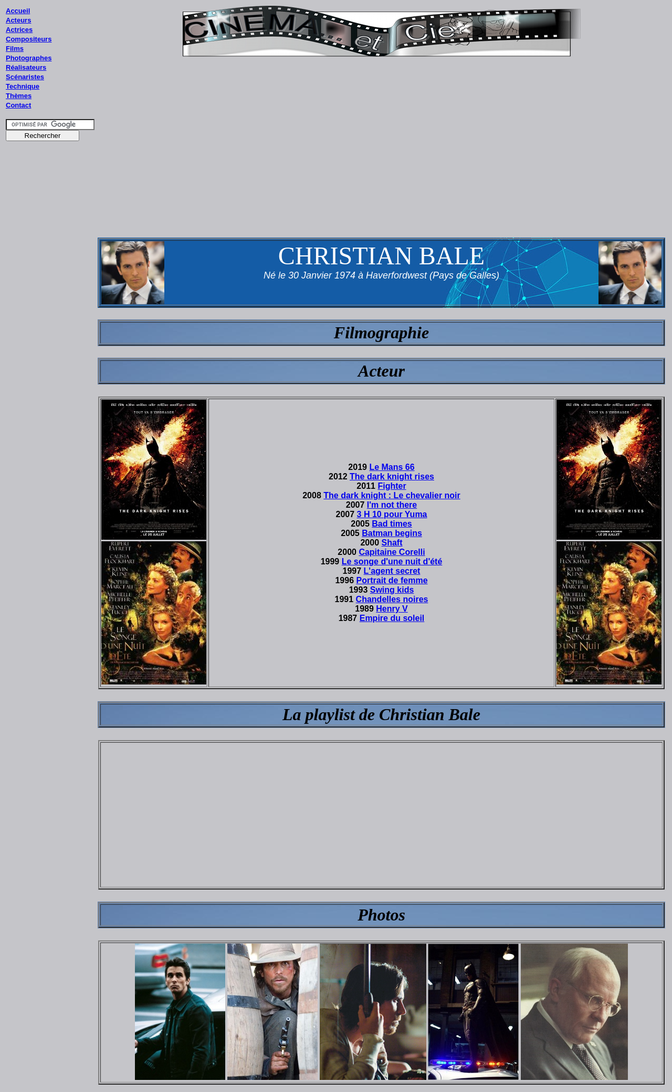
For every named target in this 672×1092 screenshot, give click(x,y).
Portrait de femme (392, 580)
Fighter (391, 485)
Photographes (28, 58)
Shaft (392, 542)
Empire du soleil (392, 618)
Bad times (392, 523)
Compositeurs (28, 39)
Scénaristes (25, 77)
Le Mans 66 (391, 467)
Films (15, 48)
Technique (22, 86)
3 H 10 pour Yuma (392, 514)
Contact (18, 105)
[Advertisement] (50, 345)
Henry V (391, 608)
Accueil (18, 11)
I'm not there (392, 504)
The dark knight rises (392, 476)
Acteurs (18, 20)
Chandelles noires (392, 599)
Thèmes (19, 96)
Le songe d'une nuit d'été (392, 561)
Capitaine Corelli (392, 552)
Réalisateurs (26, 67)
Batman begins (392, 533)
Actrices (19, 30)
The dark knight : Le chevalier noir (391, 495)
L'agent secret (392, 570)
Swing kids (392, 589)
